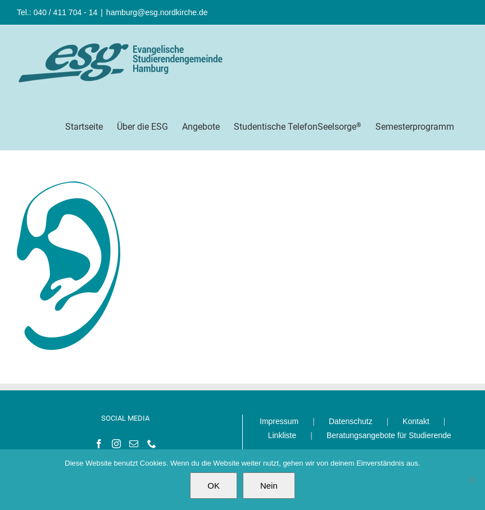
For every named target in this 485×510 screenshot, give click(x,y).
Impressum (279, 421)
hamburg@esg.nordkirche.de (157, 12)
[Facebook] (98, 443)
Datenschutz (351, 421)
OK (213, 485)
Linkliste (282, 435)
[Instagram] (116, 443)
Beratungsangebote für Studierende (389, 435)
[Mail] (133, 443)
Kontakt (415, 421)
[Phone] (151, 443)
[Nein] (471, 479)
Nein (269, 485)
